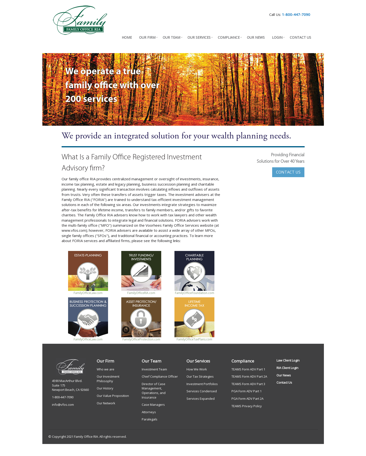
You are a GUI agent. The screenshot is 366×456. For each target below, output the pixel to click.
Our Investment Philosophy (108, 378)
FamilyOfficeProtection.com (141, 339)
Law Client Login (288, 360)
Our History (105, 388)
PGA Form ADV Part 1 (246, 391)
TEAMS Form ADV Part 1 (248, 369)
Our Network (106, 403)
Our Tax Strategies (200, 376)
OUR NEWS (256, 37)
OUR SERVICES (199, 37)
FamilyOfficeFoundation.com (194, 293)
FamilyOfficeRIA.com (141, 293)
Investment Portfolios (202, 384)
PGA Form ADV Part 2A (247, 398)
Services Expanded (200, 398)
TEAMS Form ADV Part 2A (249, 376)
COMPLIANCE (229, 37)
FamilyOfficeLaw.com (88, 293)
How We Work (196, 369)
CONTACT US (300, 37)
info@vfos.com (63, 404)
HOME (127, 37)
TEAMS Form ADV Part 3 (248, 384)
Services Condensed (201, 391)
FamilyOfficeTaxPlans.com (194, 339)
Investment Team (154, 369)
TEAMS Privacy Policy (246, 406)
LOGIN (277, 37)
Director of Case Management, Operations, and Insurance (154, 391)
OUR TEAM (171, 37)
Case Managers (153, 404)
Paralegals (149, 419)
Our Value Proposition (113, 396)
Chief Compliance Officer (160, 376)
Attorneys (149, 412)
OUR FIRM (147, 37)
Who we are (105, 369)
